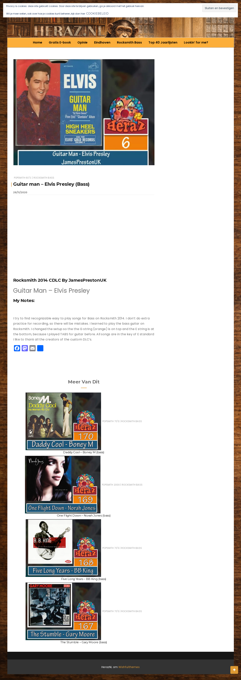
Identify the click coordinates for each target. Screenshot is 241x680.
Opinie (82, 42)
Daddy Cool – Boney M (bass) (83, 452)
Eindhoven (102, 42)
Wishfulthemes (129, 667)
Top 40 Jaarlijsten (162, 42)
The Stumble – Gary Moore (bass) (83, 642)
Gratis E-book (60, 42)
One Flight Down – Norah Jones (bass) (84, 515)
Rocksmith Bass (129, 42)
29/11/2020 (20, 192)
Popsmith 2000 (111, 484)
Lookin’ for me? (196, 42)
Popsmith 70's (110, 421)
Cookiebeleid (97, 13)
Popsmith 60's (22, 177)
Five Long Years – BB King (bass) (83, 579)
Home (37, 42)
